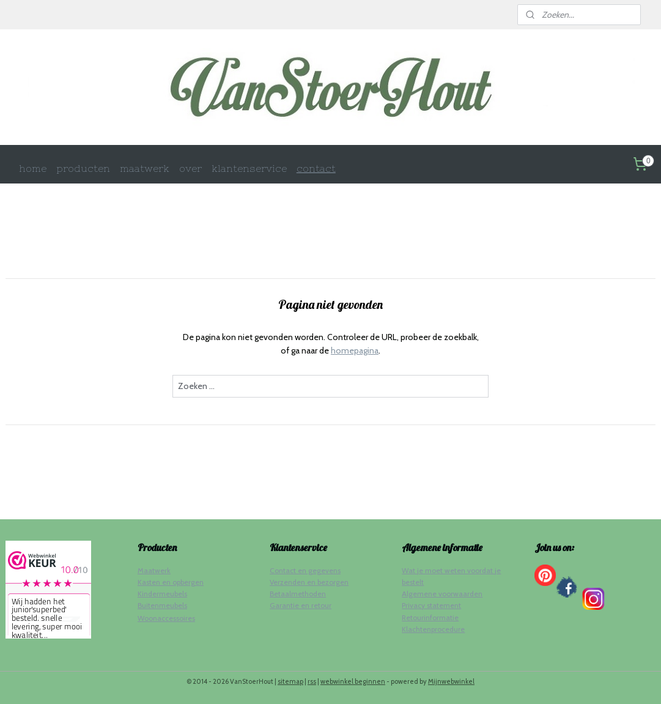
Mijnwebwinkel (451, 681)
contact (316, 168)
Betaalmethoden (298, 593)
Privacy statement (431, 605)
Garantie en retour (300, 605)
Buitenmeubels (162, 605)
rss (312, 681)
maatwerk (144, 168)
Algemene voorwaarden (442, 593)
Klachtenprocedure (433, 629)
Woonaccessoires (166, 618)
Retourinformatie (430, 617)
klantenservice (249, 168)
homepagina (355, 350)
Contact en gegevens (305, 570)
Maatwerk (154, 570)
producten (83, 168)
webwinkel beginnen (352, 681)
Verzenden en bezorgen (309, 582)
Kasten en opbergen (171, 582)
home (32, 168)
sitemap (290, 681)
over (190, 168)
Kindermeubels (162, 593)
